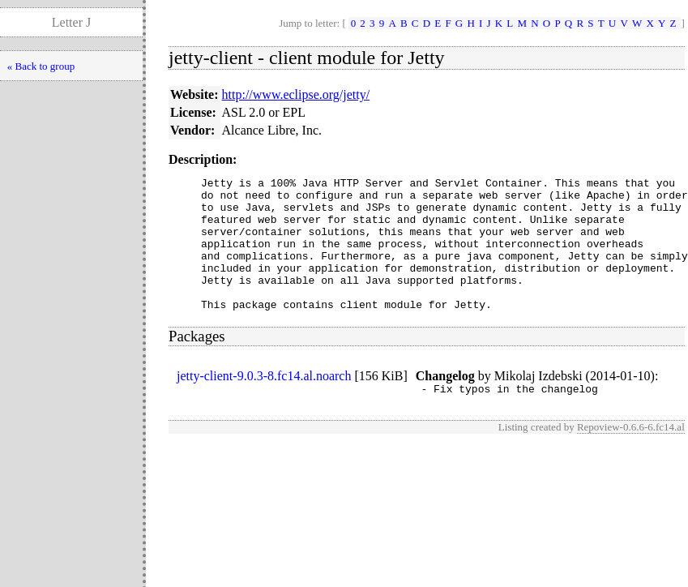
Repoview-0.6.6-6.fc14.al (631, 456)
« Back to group (41, 66)
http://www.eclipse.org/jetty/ (296, 94)
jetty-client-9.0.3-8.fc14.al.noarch (264, 402)
